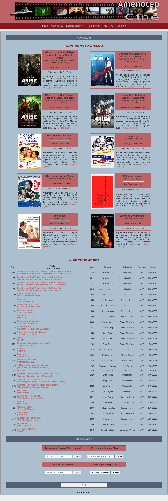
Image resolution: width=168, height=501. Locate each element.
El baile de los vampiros (31, 397)
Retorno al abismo (26, 430)
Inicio (45, 25)
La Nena (21, 370)
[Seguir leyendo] (56, 88)
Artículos (108, 25)
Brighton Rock (33, 327)
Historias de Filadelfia (28, 294)
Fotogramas (94, 25)
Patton (21, 349)
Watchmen (23, 391)
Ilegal (20, 338)
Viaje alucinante (26, 408)
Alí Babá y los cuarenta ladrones (33, 366)
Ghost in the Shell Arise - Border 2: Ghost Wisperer (42, 283)
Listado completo (75, 25)
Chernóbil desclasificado (41, 380)
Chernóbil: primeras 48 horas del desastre (37, 386)
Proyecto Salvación (26, 360)
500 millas (22, 316)
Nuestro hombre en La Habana (32, 333)
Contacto (121, 25)
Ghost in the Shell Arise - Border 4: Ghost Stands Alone (45, 272)
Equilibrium (23, 355)
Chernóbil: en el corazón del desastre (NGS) (38, 375)
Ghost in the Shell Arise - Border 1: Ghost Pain (39, 289)
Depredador (23, 413)
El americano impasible (28, 322)
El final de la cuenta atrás (29, 419)
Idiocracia (22, 402)
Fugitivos (26, 300)
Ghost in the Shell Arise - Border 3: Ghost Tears (40, 278)
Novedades (57, 25)
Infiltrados (24, 424)
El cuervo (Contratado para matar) (33, 344)
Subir (84, 485)
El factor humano (26, 311)
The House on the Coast (29, 305)
